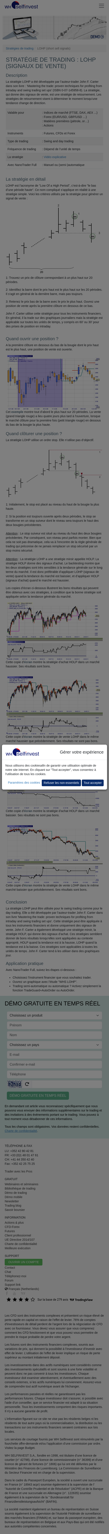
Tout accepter (93, 782)
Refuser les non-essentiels (61, 782)
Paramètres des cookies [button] (24, 782)
